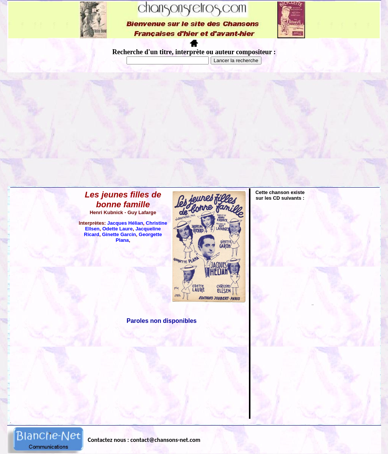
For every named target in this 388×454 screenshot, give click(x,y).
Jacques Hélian (125, 223)
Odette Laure (117, 229)
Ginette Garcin (119, 234)
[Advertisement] (194, 129)
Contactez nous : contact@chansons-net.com (144, 439)
